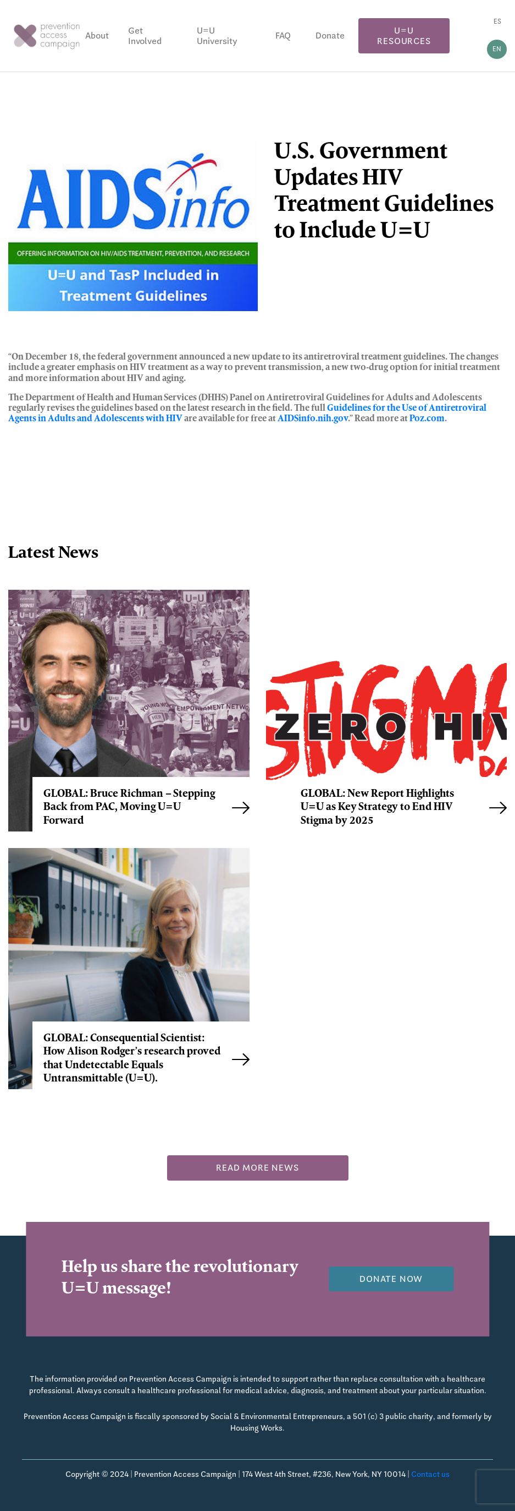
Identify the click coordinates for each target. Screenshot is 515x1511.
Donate (330, 35)
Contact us (430, 1474)
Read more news (257, 1167)
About (97, 35)
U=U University (217, 35)
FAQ (283, 35)
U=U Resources (403, 35)
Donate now (391, 1279)
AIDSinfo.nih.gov (313, 419)
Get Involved (145, 35)
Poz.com (427, 419)
